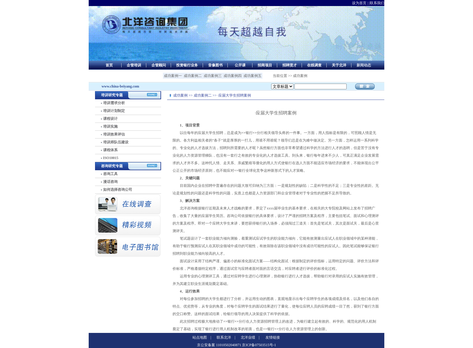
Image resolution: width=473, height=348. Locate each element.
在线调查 (314, 65)
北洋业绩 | (250, 337)
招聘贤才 (289, 65)
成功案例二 (193, 76)
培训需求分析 (114, 103)
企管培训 (134, 65)
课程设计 (110, 119)
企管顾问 (158, 65)
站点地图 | (201, 337)
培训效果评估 (114, 134)
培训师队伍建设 (116, 142)
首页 (109, 65)
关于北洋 (339, 65)
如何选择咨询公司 (117, 189)
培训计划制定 (114, 111)
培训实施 (110, 126)
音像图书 (215, 65)
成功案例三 (213, 76)
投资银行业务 (187, 65)
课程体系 (110, 150)
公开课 (240, 65)
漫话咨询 (110, 182)
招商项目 (265, 65)
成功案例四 (233, 76)
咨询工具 (110, 174)
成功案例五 (252, 76)
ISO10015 (111, 158)
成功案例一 (173, 76)
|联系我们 (376, 3)
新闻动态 (364, 65)
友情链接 (272, 337)
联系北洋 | (226, 337)
